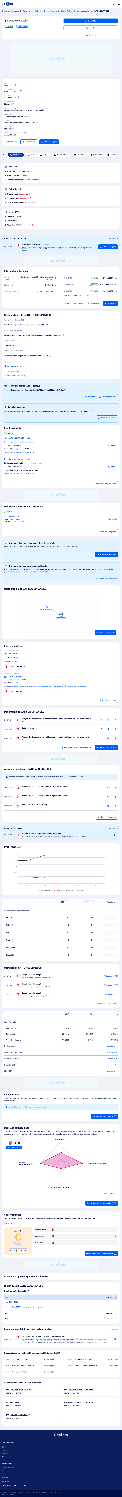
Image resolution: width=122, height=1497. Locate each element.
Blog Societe (6, 1481)
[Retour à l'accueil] (61, 1434)
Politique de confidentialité (40, 1492)
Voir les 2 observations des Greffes (77, 296)
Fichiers (4, 1450)
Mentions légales (11, 142)
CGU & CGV (13, 1492)
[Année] (8, 1223)
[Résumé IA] (101, 720)
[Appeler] (91, 28)
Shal (14, 135)
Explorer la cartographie (105, 632)
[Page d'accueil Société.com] (7, 4)
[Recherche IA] (16, 155)
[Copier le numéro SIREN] (16, 85)
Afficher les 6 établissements (105, 484)
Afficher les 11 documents (106, 1003)
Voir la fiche (112, 519)
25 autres (82, 686)
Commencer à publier (110, 777)
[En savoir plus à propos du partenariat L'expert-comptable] (49, 1372)
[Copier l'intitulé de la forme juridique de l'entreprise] (56, 278)
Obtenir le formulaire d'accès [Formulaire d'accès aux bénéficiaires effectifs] (107, 578)
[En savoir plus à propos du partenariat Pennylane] (113, 1366)
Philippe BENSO (15, 1307)
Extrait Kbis (91, 21)
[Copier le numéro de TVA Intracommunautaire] (19, 97)
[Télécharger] (115, 720)
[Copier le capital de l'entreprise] (56, 285)
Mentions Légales (56, 1492)
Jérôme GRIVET (17, 686)
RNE (10, 135)
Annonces (112, 154)
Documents (96, 154)
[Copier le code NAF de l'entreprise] (47, 325)
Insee (6, 135)
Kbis (31, 154)
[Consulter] (108, 720)
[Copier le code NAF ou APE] (47, 109)
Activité (44, 154)
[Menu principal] (118, 4)
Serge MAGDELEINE (29, 686)
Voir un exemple (113, 238)
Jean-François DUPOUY (44, 686)
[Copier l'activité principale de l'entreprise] (63, 335)
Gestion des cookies (24, 1492)
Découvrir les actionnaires (106, 554)
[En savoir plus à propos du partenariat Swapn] (49, 1359)
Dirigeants (79, 154)
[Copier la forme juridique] (36, 116)
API (3, 1457)
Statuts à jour (28, 142)
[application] (61, 868)
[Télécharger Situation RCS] (116, 278)
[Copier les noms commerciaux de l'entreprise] (56, 292)
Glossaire (5, 1471)
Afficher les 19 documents (106, 747)
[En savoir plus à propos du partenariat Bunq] (49, 1366)
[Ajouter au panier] (108, 246)
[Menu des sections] (4, 155)
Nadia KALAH (9, 129)
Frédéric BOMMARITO (71, 686)
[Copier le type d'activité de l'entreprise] (18, 345)
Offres (4, 1447)
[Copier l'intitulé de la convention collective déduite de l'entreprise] (50, 356)
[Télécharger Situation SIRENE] (116, 285)
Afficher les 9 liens (109, 700)
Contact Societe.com (8, 1467)
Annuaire (5, 1453)
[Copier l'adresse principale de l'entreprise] (37, 122)
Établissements (61, 154)
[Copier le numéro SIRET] (21, 91)
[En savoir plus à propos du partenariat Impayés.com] (113, 1359)
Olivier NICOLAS (58, 686)
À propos (4, 1492)
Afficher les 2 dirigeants (107, 532)
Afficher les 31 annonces (107, 817)
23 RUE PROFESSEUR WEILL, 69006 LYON (19, 122)
